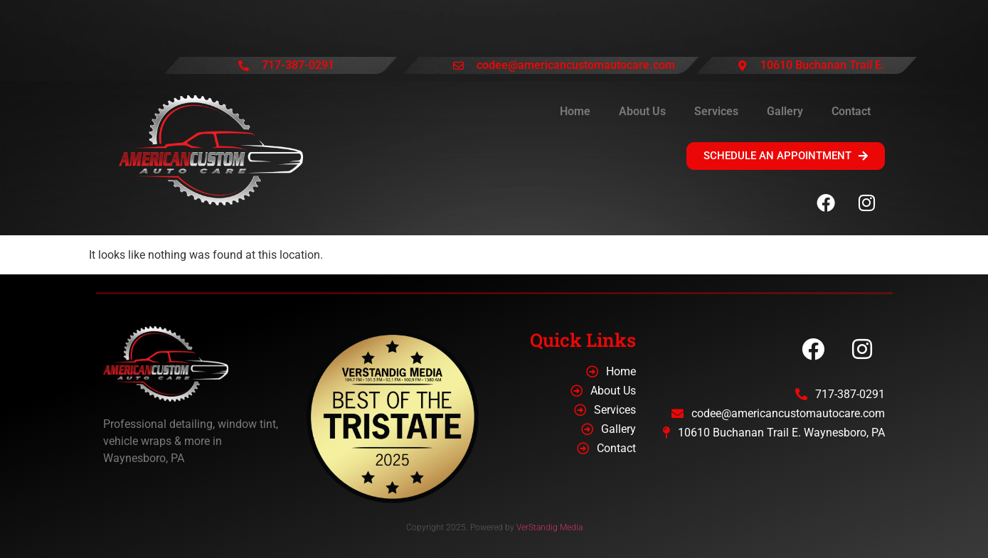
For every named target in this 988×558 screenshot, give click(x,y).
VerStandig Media (549, 527)
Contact (851, 111)
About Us (642, 111)
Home (575, 111)
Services (716, 111)
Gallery (785, 111)
